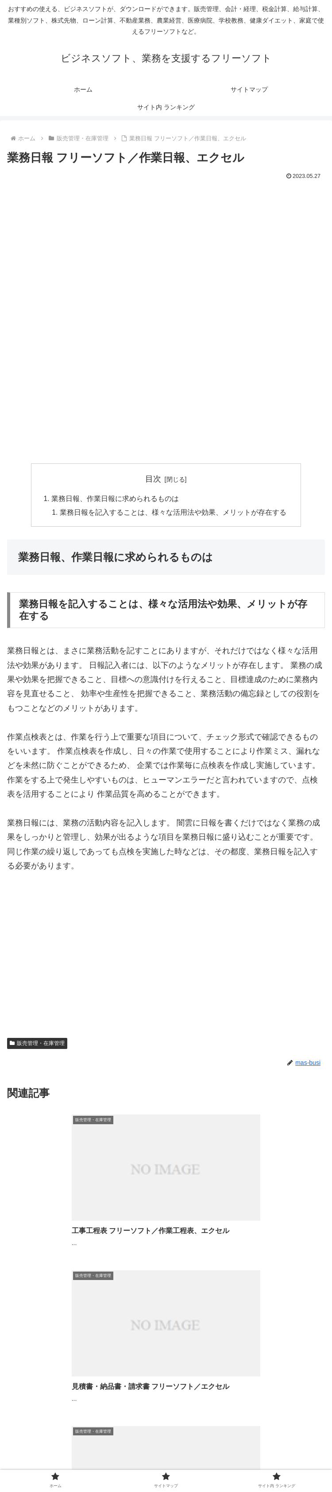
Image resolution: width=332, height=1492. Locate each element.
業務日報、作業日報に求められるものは (115, 499)
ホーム (60, 1463)
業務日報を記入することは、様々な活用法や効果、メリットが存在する (173, 513)
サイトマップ (166, 1463)
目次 (153, 478)
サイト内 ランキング (272, 1463)
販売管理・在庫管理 (37, 1044)
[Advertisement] (166, 249)
